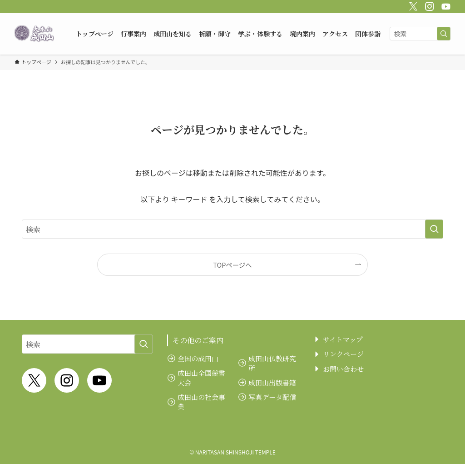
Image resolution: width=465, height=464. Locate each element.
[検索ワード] (420, 33)
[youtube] (444, 5)
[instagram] (428, 5)
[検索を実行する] (443, 33)
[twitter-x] (412, 5)
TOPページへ (232, 264)
